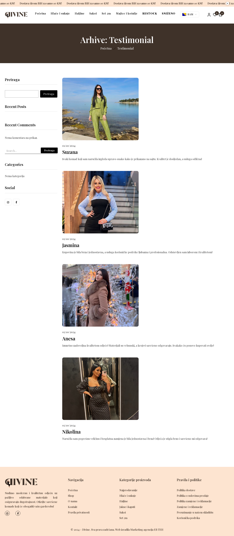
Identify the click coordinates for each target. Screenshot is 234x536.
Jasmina (71, 245)
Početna (106, 48)
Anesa (69, 338)
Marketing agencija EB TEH (146, 529)
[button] (220, 15)
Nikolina (71, 431)
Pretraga (12, 80)
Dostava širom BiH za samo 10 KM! (35, 3)
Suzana (70, 152)
